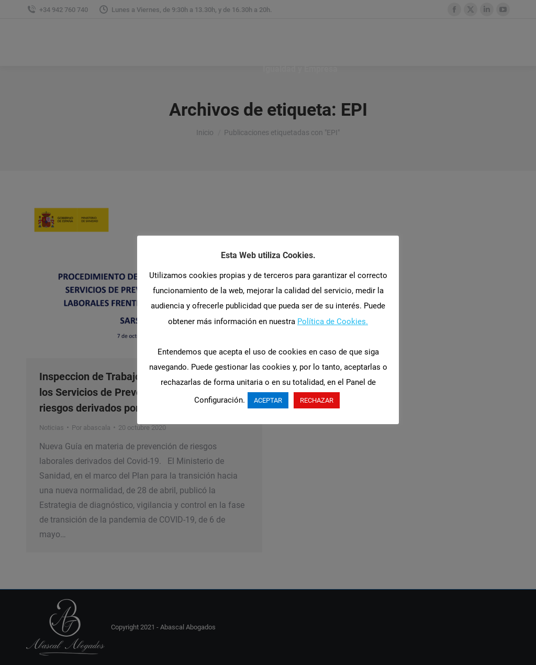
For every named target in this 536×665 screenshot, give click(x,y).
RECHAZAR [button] (316, 400)
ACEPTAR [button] (268, 400)
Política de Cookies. (332, 321)
